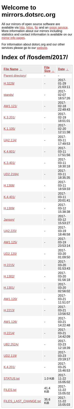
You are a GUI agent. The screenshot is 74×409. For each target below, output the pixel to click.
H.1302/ (9, 276)
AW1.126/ (10, 321)
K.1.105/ (9, 128)
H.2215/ (9, 265)
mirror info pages (13, 38)
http (22, 27)
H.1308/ (9, 185)
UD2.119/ (10, 355)
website (42, 47)
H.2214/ (9, 333)
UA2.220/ (10, 231)
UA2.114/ (10, 140)
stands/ (9, 94)
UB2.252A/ (11, 344)
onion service (58, 27)
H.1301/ (9, 287)
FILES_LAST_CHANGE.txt (22, 401)
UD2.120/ (10, 253)
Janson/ (9, 219)
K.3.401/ (9, 163)
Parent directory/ (15, 75)
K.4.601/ (9, 151)
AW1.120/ (10, 299)
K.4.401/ (9, 197)
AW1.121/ (10, 106)
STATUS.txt (12, 378)
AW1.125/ (10, 242)
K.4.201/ (9, 367)
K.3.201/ (9, 117)
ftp (36, 27)
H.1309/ (9, 208)
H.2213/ (9, 310)
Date (61, 69)
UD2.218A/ (11, 174)
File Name (11, 69)
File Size (47, 69)
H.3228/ (9, 83)
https (29, 27)
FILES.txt (10, 390)
